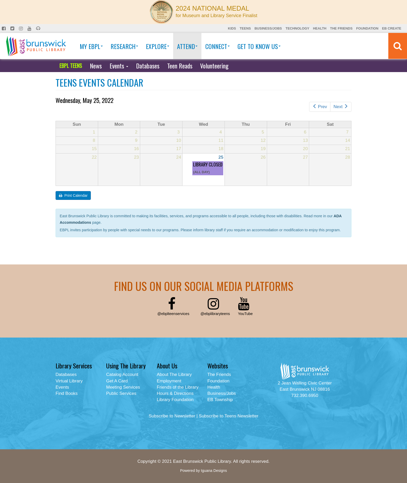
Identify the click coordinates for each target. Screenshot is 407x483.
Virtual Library (69, 381)
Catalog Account (122, 374)
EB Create (391, 28)
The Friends (341, 28)
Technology (297, 28)
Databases (147, 65)
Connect (217, 46)
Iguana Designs (214, 470)
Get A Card (117, 381)
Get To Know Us (259, 46)
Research (124, 46)
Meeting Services (123, 387)
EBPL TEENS (70, 65)
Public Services (121, 393)
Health (320, 28)
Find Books (67, 393)
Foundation (367, 28)
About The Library (174, 374)
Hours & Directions (175, 393)
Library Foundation (175, 399)
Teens (245, 28)
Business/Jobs (268, 28)
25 (221, 157)
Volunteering (214, 65)
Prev (320, 106)
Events (119, 65)
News (96, 65)
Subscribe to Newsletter (172, 416)
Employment (169, 381)
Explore (157, 46)
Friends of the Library (178, 387)
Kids (232, 28)
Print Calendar (73, 195)
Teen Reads (179, 65)
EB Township (220, 399)
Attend (187, 46)
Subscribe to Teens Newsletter (228, 416)
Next (341, 106)
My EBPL (91, 46)
